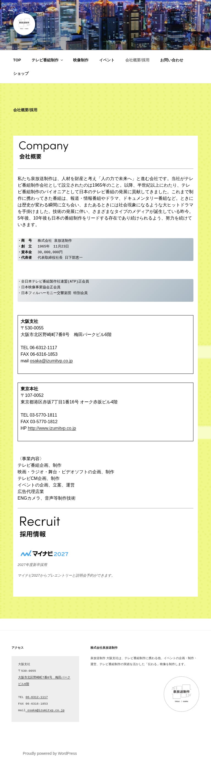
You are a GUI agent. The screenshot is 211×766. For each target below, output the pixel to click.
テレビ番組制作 (48, 60)
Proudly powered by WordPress (50, 753)
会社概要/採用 (137, 60)
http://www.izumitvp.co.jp (52, 428)
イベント (107, 60)
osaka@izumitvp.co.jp (51, 360)
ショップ (21, 73)
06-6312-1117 (37, 697)
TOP (17, 60)
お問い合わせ (171, 60)
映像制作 (80, 60)
